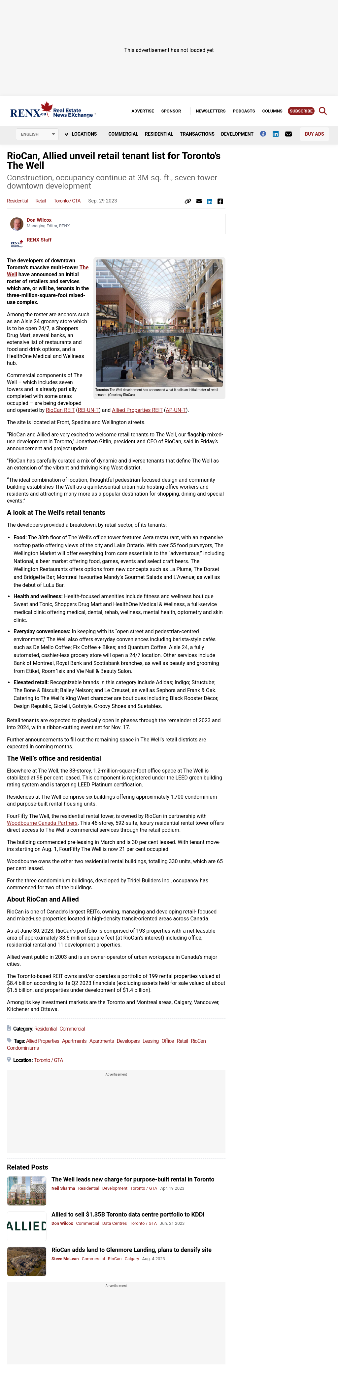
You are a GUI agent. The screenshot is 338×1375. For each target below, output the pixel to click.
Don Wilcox (39, 220)
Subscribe (301, 111)
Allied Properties (42, 1041)
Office (167, 1041)
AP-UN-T (176, 410)
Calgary (132, 1258)
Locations (81, 134)
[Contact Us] (291, 134)
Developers (128, 1041)
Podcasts (244, 111)
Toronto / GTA (67, 201)
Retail (40, 201)
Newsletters (210, 111)
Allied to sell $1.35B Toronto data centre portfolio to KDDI (128, 1214)
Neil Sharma (63, 1188)
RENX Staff (39, 240)
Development (237, 134)
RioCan (198, 1041)
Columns (272, 111)
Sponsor (171, 111)
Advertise (142, 111)
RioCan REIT (60, 410)
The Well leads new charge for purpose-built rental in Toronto (133, 1179)
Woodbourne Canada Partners (42, 823)
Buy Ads (314, 134)
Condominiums (23, 1048)
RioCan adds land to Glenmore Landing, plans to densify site (131, 1249)
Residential (159, 134)
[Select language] (37, 134)
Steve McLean (65, 1258)
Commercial (123, 134)
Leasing (151, 1041)
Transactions (197, 134)
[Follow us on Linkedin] (279, 134)
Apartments (74, 1041)
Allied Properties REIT (137, 410)
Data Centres (114, 1223)
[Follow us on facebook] (266, 134)
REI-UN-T (88, 410)
